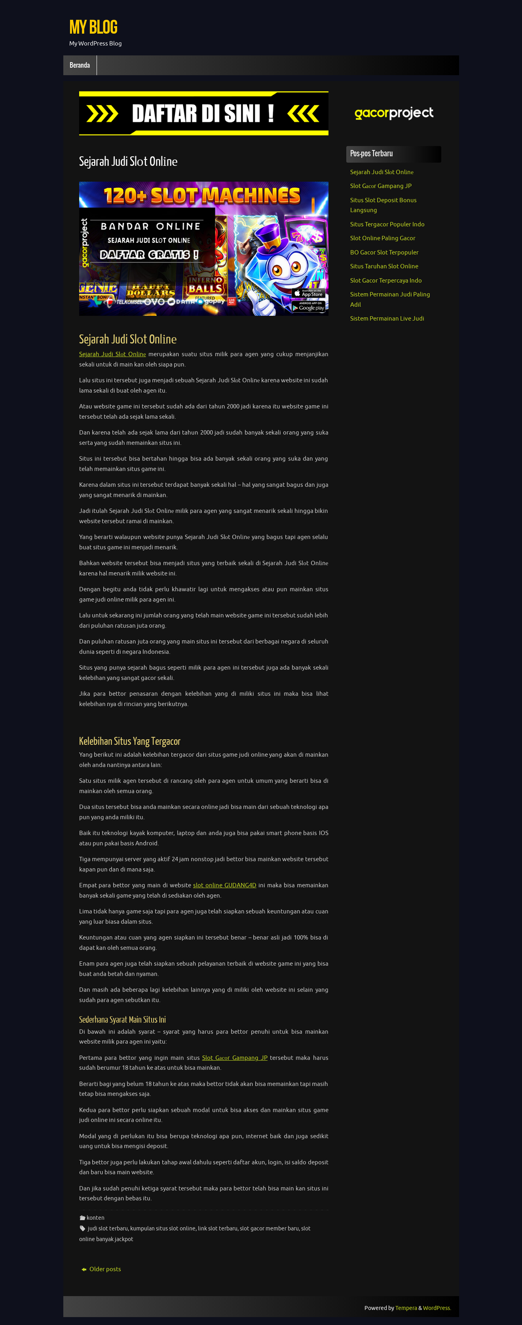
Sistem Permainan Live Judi (387, 319)
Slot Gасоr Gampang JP (235, 1058)
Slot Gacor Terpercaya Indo (386, 281)
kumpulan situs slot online (163, 1228)
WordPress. (437, 1308)
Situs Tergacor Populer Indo (387, 224)
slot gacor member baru (269, 1228)
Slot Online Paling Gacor (383, 238)
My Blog (93, 27)
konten (95, 1218)
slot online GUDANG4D (224, 885)
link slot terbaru (217, 1228)
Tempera (406, 1308)
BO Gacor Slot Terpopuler (384, 252)
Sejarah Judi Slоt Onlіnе (128, 162)
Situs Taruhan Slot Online (384, 266)
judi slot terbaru (108, 1228)
